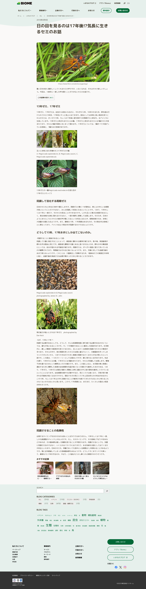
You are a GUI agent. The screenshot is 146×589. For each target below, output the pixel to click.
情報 (40, 504)
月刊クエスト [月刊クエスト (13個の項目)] (84, 520)
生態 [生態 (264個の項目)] (49, 525)
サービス (46, 549)
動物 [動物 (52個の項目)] (84, 515)
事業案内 (47, 546)
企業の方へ (79, 546)
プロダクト (47, 552)
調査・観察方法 (68, 504)
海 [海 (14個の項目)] (38, 526)
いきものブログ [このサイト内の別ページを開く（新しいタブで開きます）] (120, 557)
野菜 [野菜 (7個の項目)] (65, 530)
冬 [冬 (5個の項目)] (79, 515)
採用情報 (117, 3)
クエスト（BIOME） (73, 500)
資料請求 (46, 559)
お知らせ (78, 554)
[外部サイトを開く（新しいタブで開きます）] (116, 567)
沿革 (13, 559)
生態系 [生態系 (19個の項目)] (56, 525)
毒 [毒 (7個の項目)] (107, 520)
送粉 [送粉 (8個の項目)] (56, 530)
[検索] (107, 491)
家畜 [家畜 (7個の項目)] (46, 520)
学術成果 (92, 500)
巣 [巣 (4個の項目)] (60, 520)
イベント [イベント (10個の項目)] (40, 515)
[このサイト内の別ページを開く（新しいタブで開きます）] (90, 3)
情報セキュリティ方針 (42, 575)
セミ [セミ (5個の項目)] (59, 515)
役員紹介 (15, 557)
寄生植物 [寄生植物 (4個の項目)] (56, 520)
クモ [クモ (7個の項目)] (54, 515)
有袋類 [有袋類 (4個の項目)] (93, 520)
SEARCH (40, 487)
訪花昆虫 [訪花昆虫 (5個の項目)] (43, 530)
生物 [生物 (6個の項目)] (62, 526)
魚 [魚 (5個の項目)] (69, 530)
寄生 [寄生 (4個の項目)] (51, 520)
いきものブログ (30, 16)
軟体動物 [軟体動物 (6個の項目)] (50, 530)
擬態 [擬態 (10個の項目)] (69, 520)
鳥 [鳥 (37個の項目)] (73, 530)
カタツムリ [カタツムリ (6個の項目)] (48, 515)
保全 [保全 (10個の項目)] (75, 515)
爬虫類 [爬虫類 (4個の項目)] (42, 526)
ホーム (19, 16)
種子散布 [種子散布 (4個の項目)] (78, 526)
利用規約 (15, 575)
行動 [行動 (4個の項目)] (38, 530)
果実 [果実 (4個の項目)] (97, 520)
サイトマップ (56, 575)
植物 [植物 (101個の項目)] (102, 520)
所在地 (14, 562)
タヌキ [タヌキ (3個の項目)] (63, 515)
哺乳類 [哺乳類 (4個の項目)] (99, 515)
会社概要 (15, 554)
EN (128, 3)
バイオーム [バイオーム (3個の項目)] (69, 515)
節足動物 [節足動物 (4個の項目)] (84, 526)
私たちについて (18, 546)
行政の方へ (79, 550)
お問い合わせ (120, 542)
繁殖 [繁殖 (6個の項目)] (98, 526)
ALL (41, 16)
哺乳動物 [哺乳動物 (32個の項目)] (92, 515)
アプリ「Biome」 (120, 549)
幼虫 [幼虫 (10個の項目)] (64, 520)
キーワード (47, 554)
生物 (51, 504)
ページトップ (16, 549)
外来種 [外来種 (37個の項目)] (40, 520)
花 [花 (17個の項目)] (102, 525)
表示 (51, 98)
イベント (54, 500)
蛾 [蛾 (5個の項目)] (105, 526)
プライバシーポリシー (27, 575)
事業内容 (15, 552)
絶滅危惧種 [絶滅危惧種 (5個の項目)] (92, 526)
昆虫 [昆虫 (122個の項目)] (75, 520)
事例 (45, 557)
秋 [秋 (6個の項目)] (73, 526)
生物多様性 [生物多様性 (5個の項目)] (68, 526)
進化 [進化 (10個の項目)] (61, 530)
